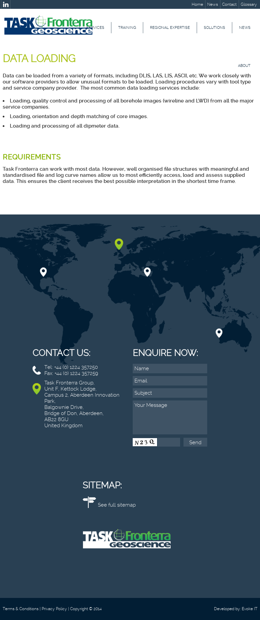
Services (95, 27)
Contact (229, 4)
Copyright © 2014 (86, 608)
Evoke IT (249, 608)
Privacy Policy (54, 608)
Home (197, 4)
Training (127, 27)
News (212, 4)
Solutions (214, 27)
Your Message (170, 417)
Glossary (249, 4)
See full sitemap (117, 505)
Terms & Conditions (21, 608)
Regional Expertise (170, 27)
